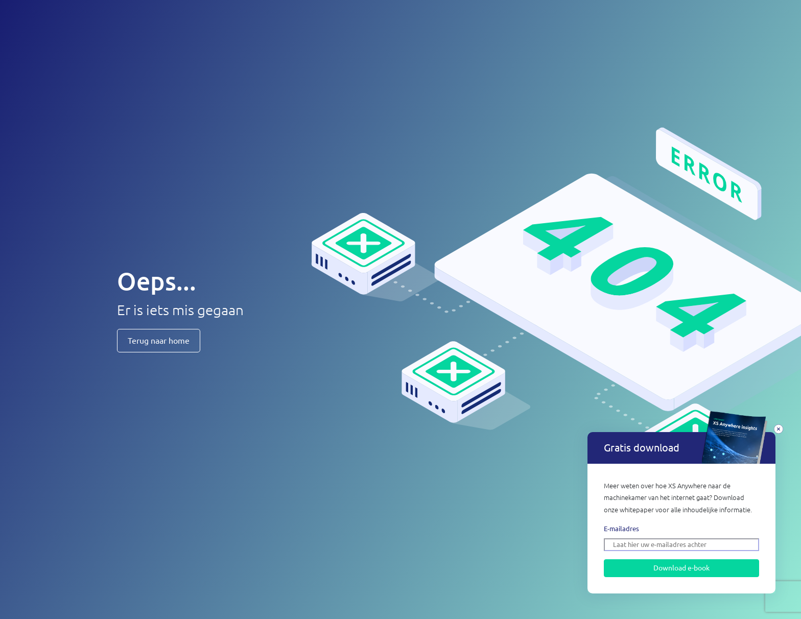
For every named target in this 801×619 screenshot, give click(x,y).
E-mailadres (621, 528)
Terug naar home (159, 340)
